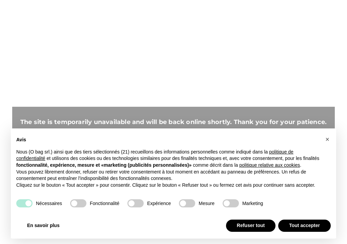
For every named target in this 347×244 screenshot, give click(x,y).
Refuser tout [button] (251, 225)
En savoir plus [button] (43, 225)
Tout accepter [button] (304, 225)
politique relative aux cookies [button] (269, 165)
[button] (327, 139)
